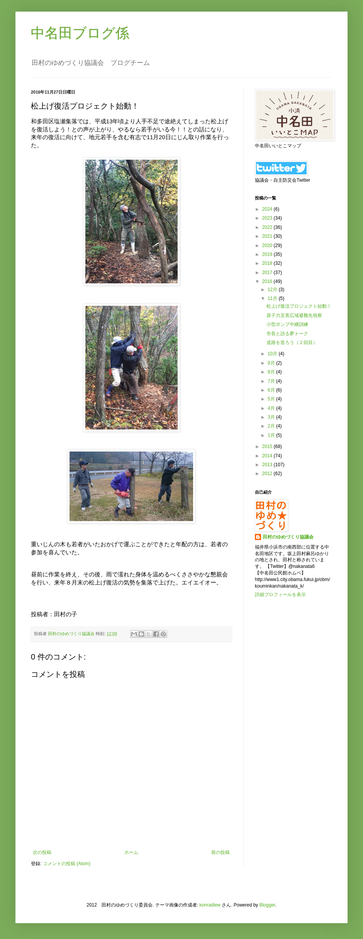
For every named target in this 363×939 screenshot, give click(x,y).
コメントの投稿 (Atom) (66, 863)
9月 (272, 363)
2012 (268, 473)
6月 (272, 390)
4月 (272, 408)
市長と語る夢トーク (287, 333)
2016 (268, 281)
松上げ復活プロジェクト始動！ (298, 306)
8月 (272, 372)
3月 (272, 417)
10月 (273, 353)
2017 (268, 272)
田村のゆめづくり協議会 (288, 537)
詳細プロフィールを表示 (280, 594)
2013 (268, 464)
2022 (268, 227)
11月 (273, 298)
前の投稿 (220, 852)
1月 (272, 435)
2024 (268, 209)
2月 (272, 426)
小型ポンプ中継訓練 (287, 324)
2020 (268, 245)
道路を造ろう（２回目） (291, 342)
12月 (273, 289)
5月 (272, 399)
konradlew (210, 905)
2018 (268, 263)
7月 (272, 381)
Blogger (267, 905)
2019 (268, 254)
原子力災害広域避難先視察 (294, 315)
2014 (268, 455)
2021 (268, 236)
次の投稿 (42, 852)
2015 (268, 446)
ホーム (131, 852)
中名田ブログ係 (80, 33)
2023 (268, 218)
